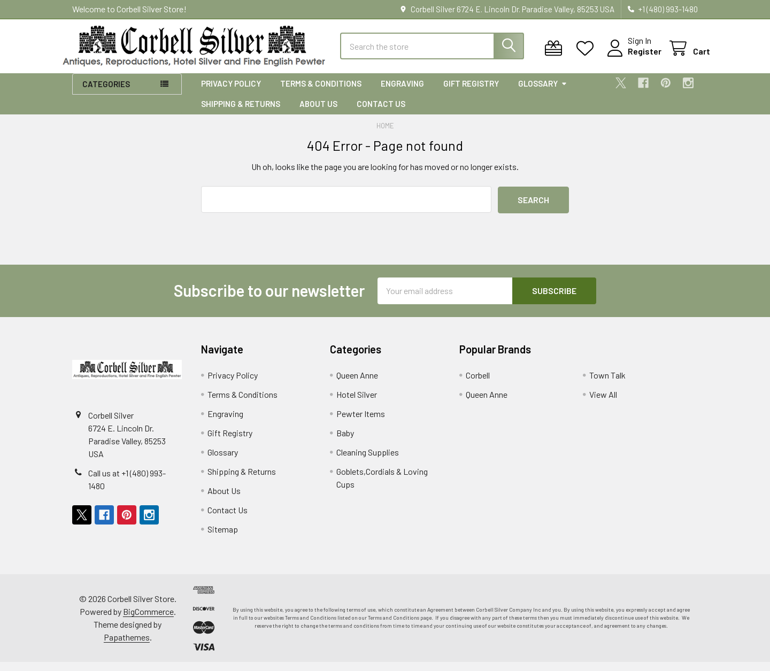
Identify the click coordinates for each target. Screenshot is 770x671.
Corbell (478, 384)
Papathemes (127, 646)
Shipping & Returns (240, 113)
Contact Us (381, 113)
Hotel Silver (356, 403)
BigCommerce (148, 620)
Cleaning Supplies (367, 461)
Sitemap (222, 538)
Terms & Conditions (320, 92)
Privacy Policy (231, 92)
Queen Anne (357, 384)
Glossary (542, 92)
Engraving (402, 92)
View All (603, 403)
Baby (345, 442)
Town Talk (607, 384)
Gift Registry (471, 92)
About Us (318, 113)
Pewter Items (360, 423)
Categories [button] (106, 93)
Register (632, 57)
